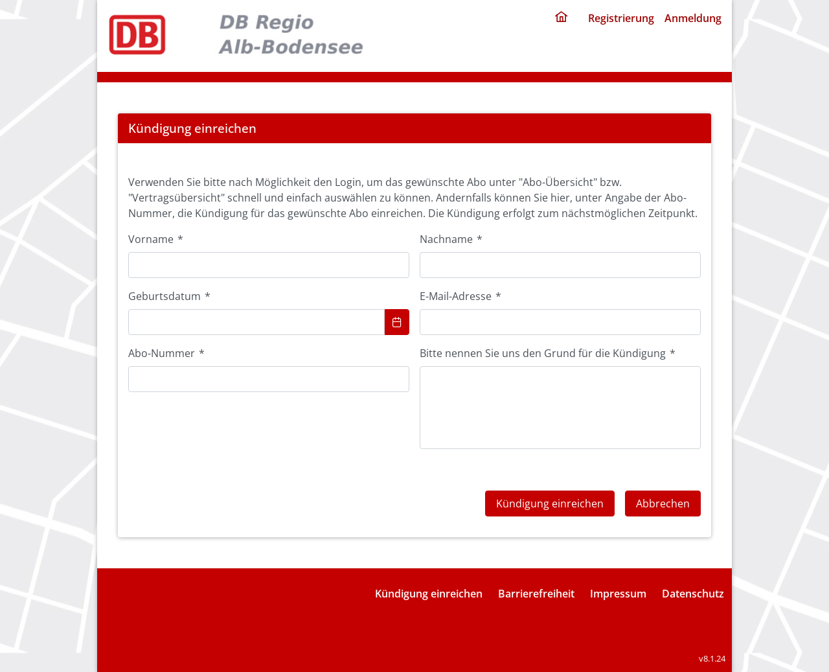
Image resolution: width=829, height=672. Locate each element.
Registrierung (621, 18)
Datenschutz (693, 593)
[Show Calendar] (397, 322)
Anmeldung (692, 18)
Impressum (618, 593)
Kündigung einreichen (429, 593)
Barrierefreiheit (536, 593)
